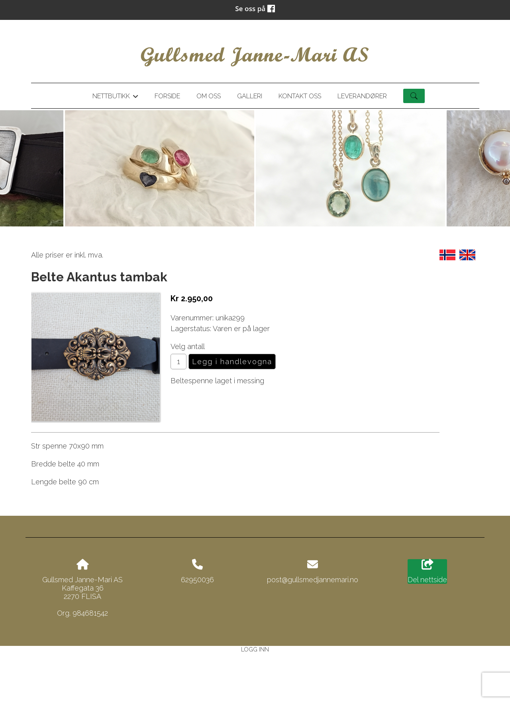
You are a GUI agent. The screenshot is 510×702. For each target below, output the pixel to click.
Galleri (249, 96)
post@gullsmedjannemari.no (312, 579)
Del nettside (427, 571)
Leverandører (362, 96)
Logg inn (255, 649)
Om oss (208, 96)
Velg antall (188, 346)
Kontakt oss (300, 96)
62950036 (197, 579)
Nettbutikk (115, 97)
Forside (167, 96)
